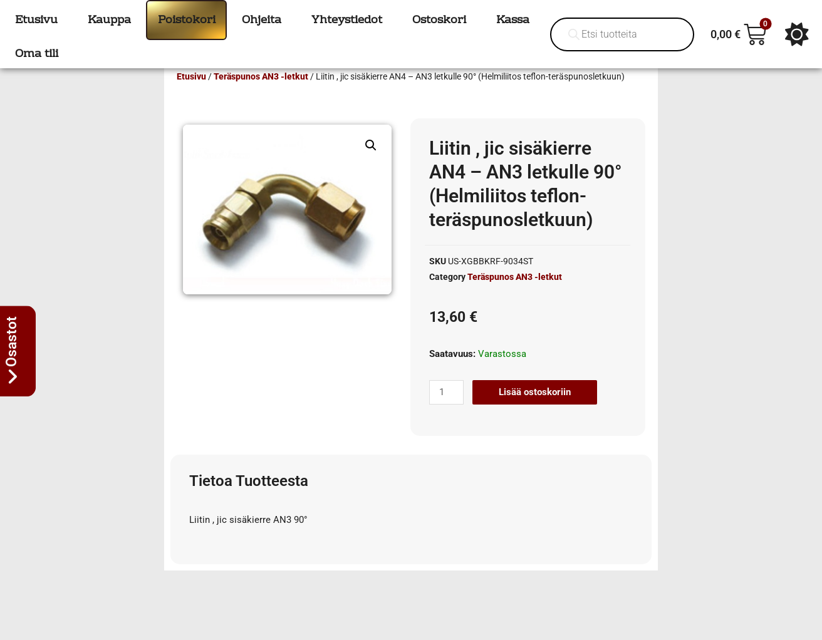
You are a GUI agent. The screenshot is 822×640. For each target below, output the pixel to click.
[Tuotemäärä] (446, 410)
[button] (371, 163)
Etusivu (191, 95)
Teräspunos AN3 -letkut (261, 95)
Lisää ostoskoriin (535, 410)
